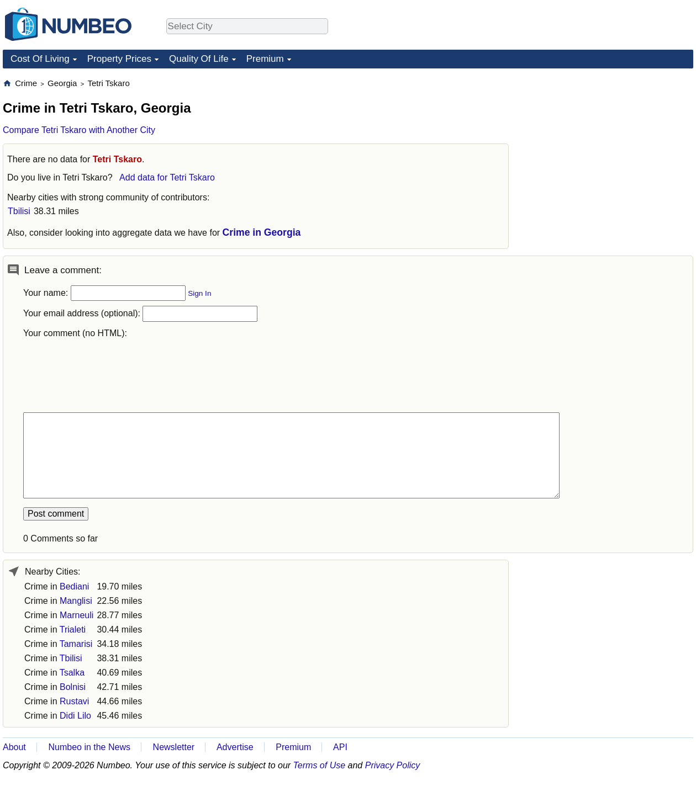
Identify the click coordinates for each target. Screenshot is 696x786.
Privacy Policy (392, 765)
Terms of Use (319, 765)
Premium (265, 59)
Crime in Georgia (262, 232)
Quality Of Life (199, 59)
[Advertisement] (562, 243)
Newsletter (174, 747)
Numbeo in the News (89, 747)
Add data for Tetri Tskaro (167, 177)
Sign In (199, 293)
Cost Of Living (40, 59)
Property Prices (119, 59)
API (340, 747)
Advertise (235, 747)
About (14, 747)
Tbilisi (19, 211)
